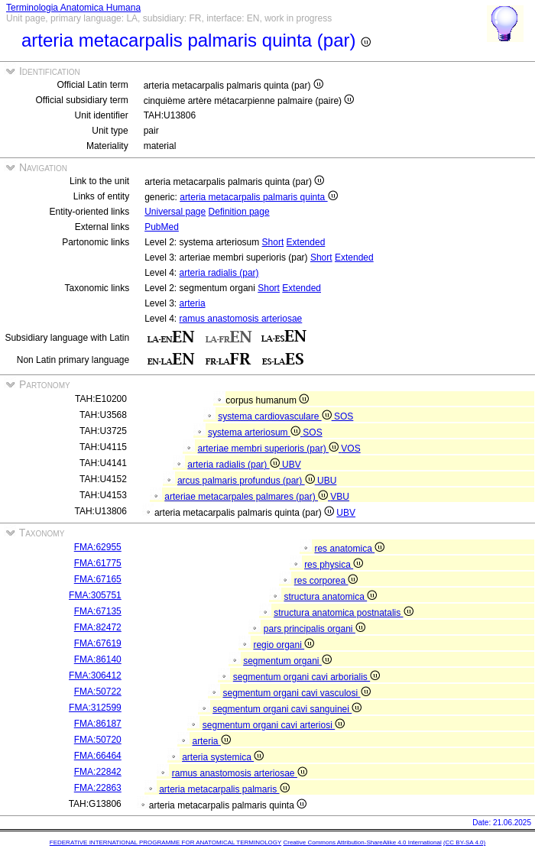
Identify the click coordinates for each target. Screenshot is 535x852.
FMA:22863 (98, 787)
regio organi (283, 645)
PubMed (161, 227)
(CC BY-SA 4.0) (464, 842)
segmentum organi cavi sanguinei (287, 709)
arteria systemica (223, 757)
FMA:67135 (98, 611)
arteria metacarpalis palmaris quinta (258, 197)
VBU (339, 496)
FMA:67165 (98, 579)
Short (273, 242)
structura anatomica (330, 596)
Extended (306, 242)
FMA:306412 (95, 675)
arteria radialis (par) (219, 272)
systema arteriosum (255, 432)
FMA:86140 (98, 659)
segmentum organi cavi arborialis (306, 677)
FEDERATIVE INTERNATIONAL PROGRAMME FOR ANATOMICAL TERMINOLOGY (165, 842)
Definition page (239, 211)
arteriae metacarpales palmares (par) (247, 496)
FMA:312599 (95, 707)
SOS (343, 416)
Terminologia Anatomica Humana (73, 7)
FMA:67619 (98, 643)
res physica (333, 564)
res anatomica (349, 548)
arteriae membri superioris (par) (270, 448)
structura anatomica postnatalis (343, 612)
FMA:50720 (98, 739)
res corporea (326, 580)
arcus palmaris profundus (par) (247, 480)
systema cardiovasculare (276, 416)
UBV (291, 464)
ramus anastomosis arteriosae (241, 318)
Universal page (175, 211)
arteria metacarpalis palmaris (224, 789)
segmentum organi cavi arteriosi (274, 725)
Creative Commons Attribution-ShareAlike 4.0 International (362, 842)
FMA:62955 (98, 547)
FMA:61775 (98, 563)
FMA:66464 (98, 755)
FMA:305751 (95, 595)
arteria (193, 303)
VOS (350, 448)
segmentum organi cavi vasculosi (296, 693)
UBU (326, 480)
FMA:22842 (98, 771)
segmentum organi (287, 661)
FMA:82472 (98, 627)
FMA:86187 (98, 723)
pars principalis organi (314, 629)
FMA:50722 (98, 691)
